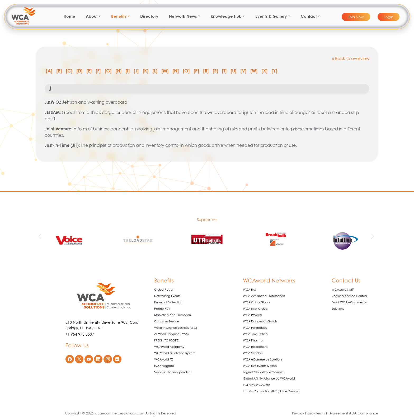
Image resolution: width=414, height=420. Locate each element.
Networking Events (167, 296)
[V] (243, 71)
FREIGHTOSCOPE (166, 340)
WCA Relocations (255, 347)
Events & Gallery (271, 16)
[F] (98, 71)
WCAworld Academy (169, 347)
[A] (49, 71)
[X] (264, 71)
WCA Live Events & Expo (260, 366)
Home (69, 16)
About (92, 16)
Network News (183, 16)
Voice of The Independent (173, 372)
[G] (108, 71)
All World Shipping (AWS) (171, 334)
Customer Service (166, 321)
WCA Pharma (253, 340)
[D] (79, 71)
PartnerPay (162, 309)
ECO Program (164, 366)
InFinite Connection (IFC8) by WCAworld (271, 391)
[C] (69, 71)
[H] (118, 71)
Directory (149, 16)
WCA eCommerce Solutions (262, 359)
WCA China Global (256, 302)
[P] (196, 71)
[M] (165, 71)
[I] (127, 71)
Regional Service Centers (349, 296)
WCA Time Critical (255, 334)
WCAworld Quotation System (174, 353)
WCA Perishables (255, 328)
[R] (206, 71)
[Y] (274, 71)
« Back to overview (350, 58)
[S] (215, 71)
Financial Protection (168, 302)
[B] (59, 71)
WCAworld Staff (343, 289)
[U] (233, 71)
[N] (175, 71)
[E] (89, 71)
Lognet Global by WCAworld (263, 372)
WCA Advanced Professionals (264, 296)
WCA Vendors (252, 353)
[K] (146, 71)
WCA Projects (252, 315)
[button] (41, 236)
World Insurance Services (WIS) (175, 328)
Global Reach (164, 289)
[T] (224, 71)
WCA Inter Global (255, 309)
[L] (155, 71)
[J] (136, 71)
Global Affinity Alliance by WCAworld (269, 378)
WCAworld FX (163, 359)
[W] (254, 71)
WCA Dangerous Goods (260, 321)
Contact (309, 16)
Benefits (118, 16)
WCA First (249, 289)
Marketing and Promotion (172, 315)
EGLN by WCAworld (257, 385)
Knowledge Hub (226, 16)
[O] (186, 71)
